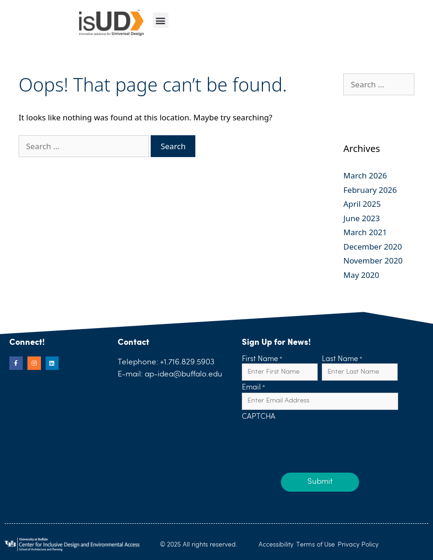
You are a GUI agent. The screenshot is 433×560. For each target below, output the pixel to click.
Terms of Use (315, 544)
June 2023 (361, 218)
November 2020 (372, 260)
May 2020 (361, 275)
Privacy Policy (358, 544)
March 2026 (365, 175)
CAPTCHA (258, 417)
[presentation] (312, 440)
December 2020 (372, 246)
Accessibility (276, 544)
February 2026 (370, 189)
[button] (160, 20)
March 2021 (365, 232)
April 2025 (361, 203)
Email (253, 388)
